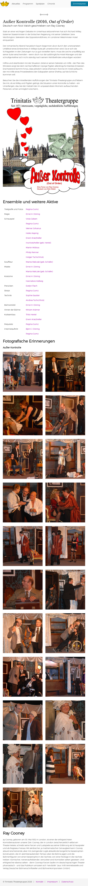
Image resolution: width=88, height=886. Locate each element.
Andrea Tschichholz (35, 300)
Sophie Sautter (33, 295)
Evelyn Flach (31, 286)
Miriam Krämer (33, 310)
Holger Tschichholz (35, 257)
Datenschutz (67, 882)
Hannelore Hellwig (34, 281)
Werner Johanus (33, 228)
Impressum (52, 882)
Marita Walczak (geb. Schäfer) (39, 262)
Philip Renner (32, 252)
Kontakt (39, 882)
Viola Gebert (31, 219)
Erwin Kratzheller (34, 238)
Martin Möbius (32, 247)
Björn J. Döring (33, 329)
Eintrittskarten (79, 4)
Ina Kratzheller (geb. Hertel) (38, 243)
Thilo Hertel (31, 314)
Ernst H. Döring (33, 214)
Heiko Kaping (32, 233)
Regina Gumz (32, 209)
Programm (28, 4)
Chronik (51, 4)
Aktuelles (16, 4)
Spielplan (40, 4)
